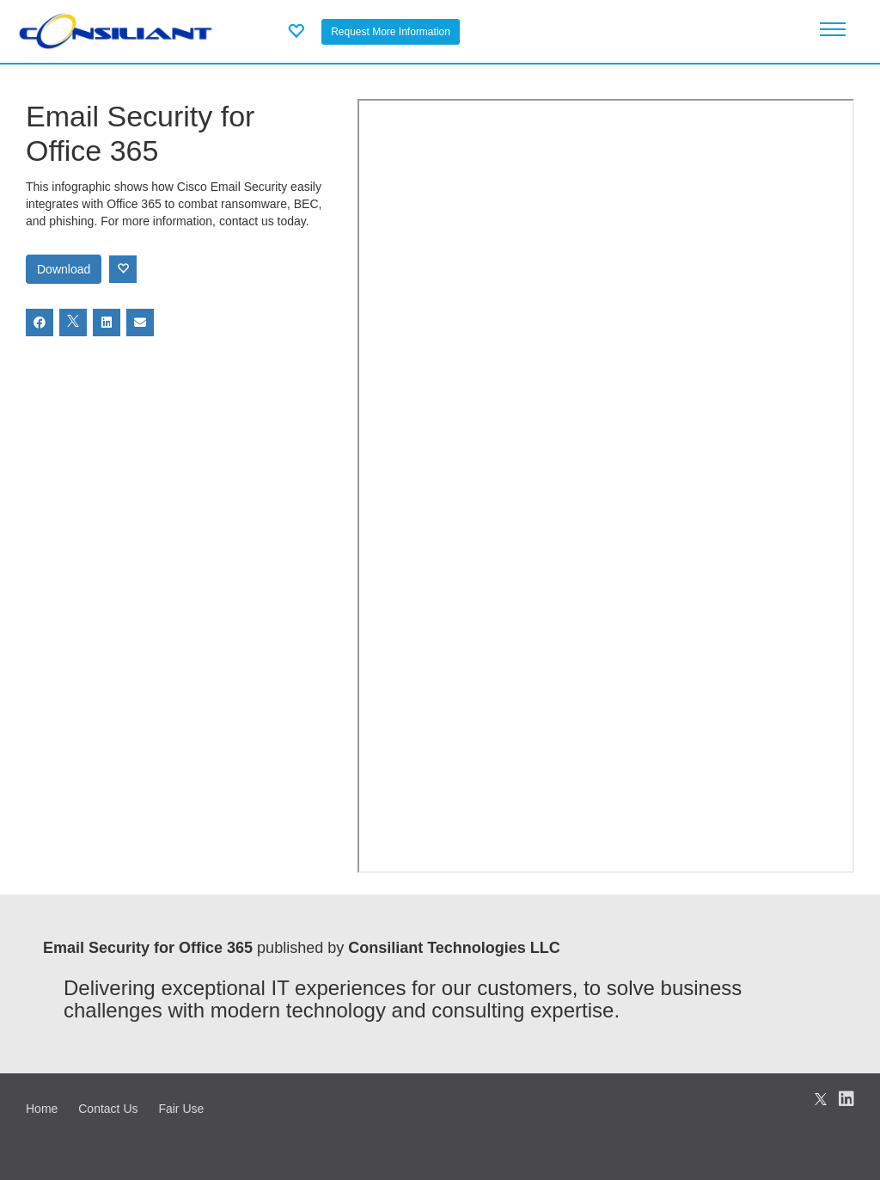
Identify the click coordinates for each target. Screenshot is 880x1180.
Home (42, 1108)
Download (63, 269)
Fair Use (181, 1108)
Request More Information (390, 32)
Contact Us (108, 1108)
